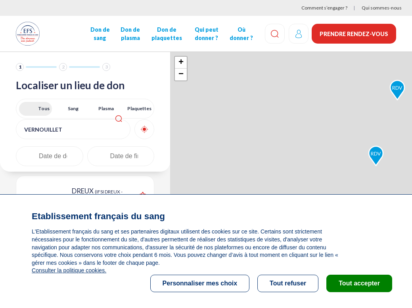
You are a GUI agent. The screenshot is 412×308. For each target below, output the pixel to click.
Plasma (106, 108)
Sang (73, 108)
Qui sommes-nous (382, 8)
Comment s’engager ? (324, 8)
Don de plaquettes (166, 33)
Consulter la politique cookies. (68, 270)
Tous (44, 108)
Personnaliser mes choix (200, 283)
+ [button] (181, 63)
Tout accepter (359, 283)
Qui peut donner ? (206, 33)
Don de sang (99, 33)
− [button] (181, 74)
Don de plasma (130, 33)
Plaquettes (139, 108)
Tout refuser (288, 283)
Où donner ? (240, 33)
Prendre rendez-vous (354, 34)
